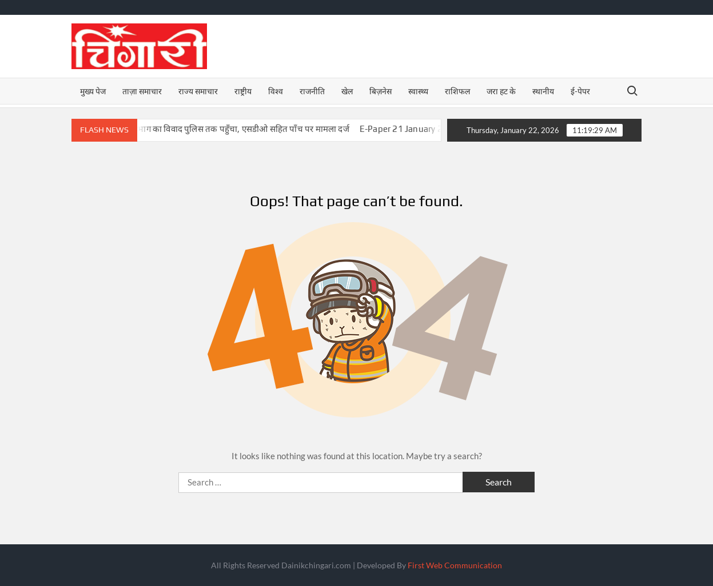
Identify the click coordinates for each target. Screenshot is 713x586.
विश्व (275, 91)
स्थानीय (543, 91)
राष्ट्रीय (243, 91)
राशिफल (457, 91)
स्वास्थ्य (418, 91)
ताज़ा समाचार (142, 91)
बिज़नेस (380, 91)
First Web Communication (455, 565)
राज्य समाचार (198, 91)
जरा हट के (501, 91)
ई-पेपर (580, 91)
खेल (347, 91)
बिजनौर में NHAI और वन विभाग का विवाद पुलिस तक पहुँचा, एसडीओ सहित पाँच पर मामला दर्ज (209, 129)
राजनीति (312, 91)
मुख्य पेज (93, 91)
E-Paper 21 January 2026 (418, 129)
